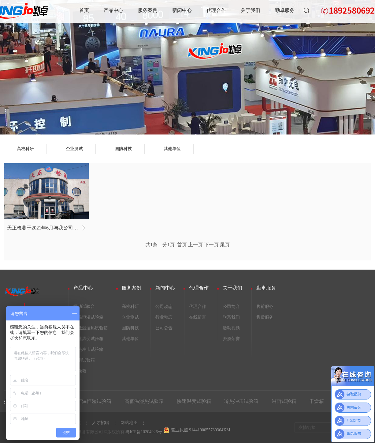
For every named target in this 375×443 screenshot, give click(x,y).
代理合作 (216, 10)
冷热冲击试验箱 (88, 349)
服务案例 (148, 10)
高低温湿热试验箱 (90, 328)
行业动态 (164, 317)
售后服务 (264, 317)
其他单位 (172, 148)
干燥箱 (79, 371)
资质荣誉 (231, 338)
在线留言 (197, 317)
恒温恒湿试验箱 (88, 317)
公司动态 (164, 306)
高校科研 (25, 148)
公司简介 (231, 306)
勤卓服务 (285, 10)
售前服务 (264, 306)
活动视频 (231, 328)
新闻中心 (182, 10)
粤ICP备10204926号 (143, 432)
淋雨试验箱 (84, 360)
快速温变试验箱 (88, 338)
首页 (84, 10)
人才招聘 (100, 422)
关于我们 (250, 10)
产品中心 (113, 10)
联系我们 (231, 317)
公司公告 (164, 328)
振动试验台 (84, 306)
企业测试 (74, 148)
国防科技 (123, 148)
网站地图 (129, 422)
